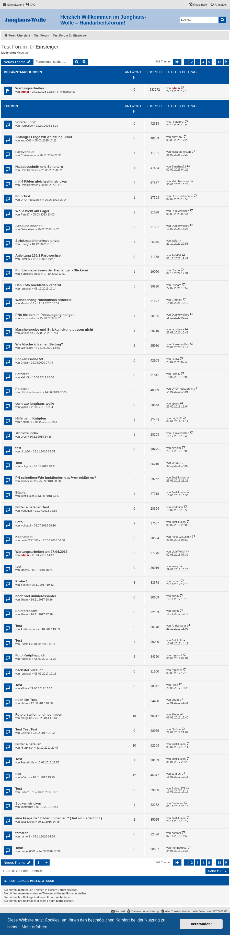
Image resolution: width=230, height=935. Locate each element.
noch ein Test (26, 700)
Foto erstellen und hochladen (38, 714)
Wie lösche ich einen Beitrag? (39, 344)
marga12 (26, 718)
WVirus (25, 777)
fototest (21, 833)
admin (25, 91)
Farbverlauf (24, 152)
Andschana (28, 629)
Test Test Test (26, 729)
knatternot (27, 806)
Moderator (23, 52)
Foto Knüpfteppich (30, 655)
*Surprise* (27, 747)
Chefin (176, 270)
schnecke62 (28, 481)
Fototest (22, 374)
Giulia (24, 362)
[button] (177, 62)
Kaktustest (23, 537)
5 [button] (209, 61)
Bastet (25, 584)
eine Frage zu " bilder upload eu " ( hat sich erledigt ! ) (58, 818)
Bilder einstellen (28, 744)
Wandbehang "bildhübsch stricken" (43, 300)
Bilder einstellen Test (32, 507)
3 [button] (198, 61)
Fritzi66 (25, 258)
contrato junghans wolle (34, 403)
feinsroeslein (29, 318)
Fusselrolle (27, 762)
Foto (19, 522)
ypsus (24, 407)
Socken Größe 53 (29, 359)
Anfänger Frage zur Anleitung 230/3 (43, 137)
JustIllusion (179, 477)
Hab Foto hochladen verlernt (38, 285)
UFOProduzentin (31, 199)
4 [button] (203, 61)
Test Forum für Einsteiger (29, 47)
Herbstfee (27, 125)
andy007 (26, 140)
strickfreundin (26, 433)
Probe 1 (21, 581)
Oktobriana (27, 229)
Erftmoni (177, 299)
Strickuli (26, 643)
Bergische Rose (31, 273)
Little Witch (179, 551)
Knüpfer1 (26, 421)
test (18, 448)
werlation (26, 510)
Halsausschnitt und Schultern (39, 167)
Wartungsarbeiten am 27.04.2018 (41, 552)
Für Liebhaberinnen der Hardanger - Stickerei (51, 270)
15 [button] (219, 61)
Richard (176, 284)
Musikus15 (27, 303)
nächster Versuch (29, 670)
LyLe (24, 436)
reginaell (26, 288)
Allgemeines (67, 91)
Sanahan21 (179, 166)
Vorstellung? (25, 122)
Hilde (24, 688)
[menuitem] (30, 5)
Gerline (25, 732)
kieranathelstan (181, 151)
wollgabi (26, 466)
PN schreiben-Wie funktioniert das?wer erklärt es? (55, 478)
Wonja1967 (28, 347)
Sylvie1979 (27, 792)
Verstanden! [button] (201, 924)
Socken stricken (28, 803)
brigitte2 (177, 418)
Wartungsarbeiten (29, 88)
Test (18, 463)
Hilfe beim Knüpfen (30, 418)
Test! (19, 848)
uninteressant (26, 611)
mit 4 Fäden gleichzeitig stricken (41, 181)
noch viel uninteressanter (35, 596)
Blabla (20, 492)
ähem (24, 599)
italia (175, 240)
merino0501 (28, 851)
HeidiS (25, 377)
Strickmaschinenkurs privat (37, 241)
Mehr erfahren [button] (34, 927)
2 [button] (192, 61)
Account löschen (28, 226)
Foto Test (22, 196)
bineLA (176, 462)
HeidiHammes (29, 170)
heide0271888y (30, 540)
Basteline (177, 803)
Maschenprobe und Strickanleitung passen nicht (54, 329)
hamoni (25, 836)
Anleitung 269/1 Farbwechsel (38, 255)
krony (24, 569)
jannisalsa (27, 332)
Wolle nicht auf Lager (32, 211)
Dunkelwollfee (180, 210)
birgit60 (25, 451)
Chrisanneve (29, 155)
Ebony (25, 244)
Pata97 (25, 214)
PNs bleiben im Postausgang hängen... (46, 315)
